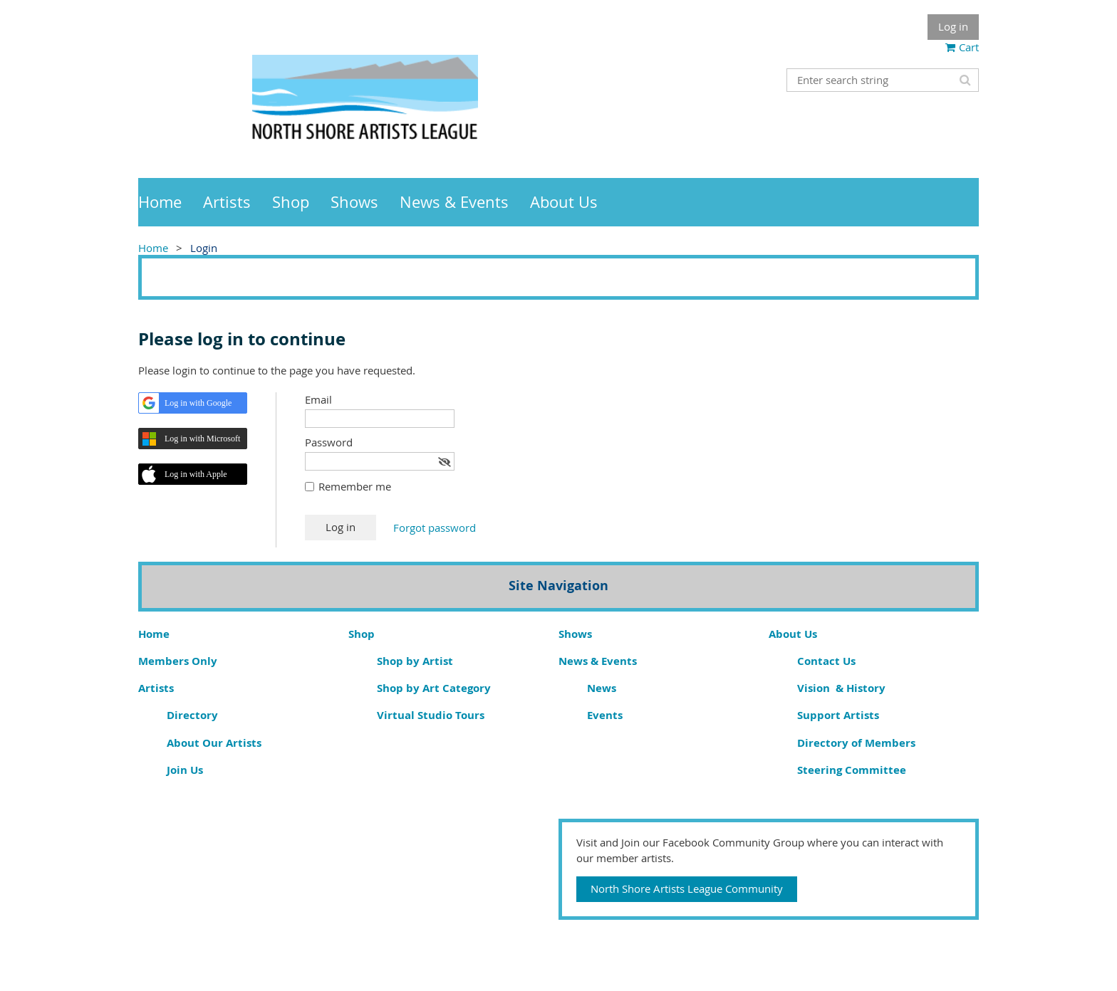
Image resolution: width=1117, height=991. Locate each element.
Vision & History (841, 688)
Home (153, 248)
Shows (575, 633)
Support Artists (838, 715)
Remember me (354, 486)
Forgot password (434, 527)
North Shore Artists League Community (687, 888)
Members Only (177, 661)
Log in (953, 26)
